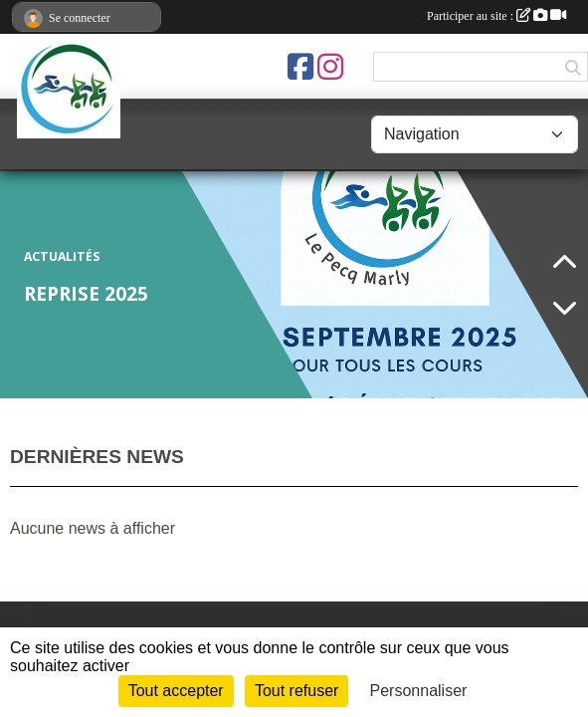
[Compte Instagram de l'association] (330, 67)
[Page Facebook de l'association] (300, 67)
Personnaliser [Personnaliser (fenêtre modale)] (419, 690)
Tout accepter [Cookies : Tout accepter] (176, 690)
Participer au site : (496, 16)
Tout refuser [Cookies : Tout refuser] (296, 690)
